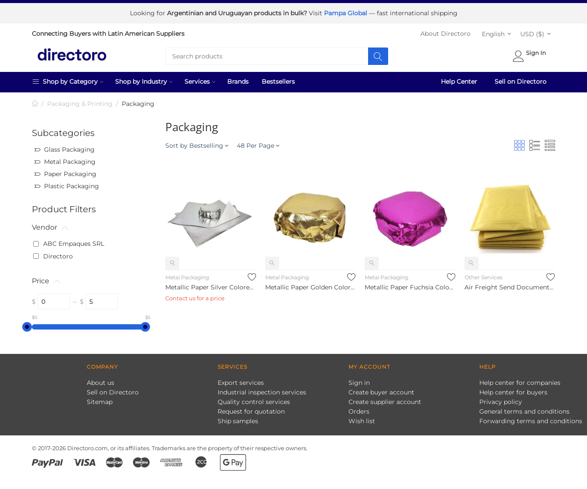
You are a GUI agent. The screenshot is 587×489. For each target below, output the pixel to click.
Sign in (359, 382)
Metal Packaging (187, 276)
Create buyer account (381, 391)
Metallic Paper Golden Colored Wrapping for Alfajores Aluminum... (310, 287)
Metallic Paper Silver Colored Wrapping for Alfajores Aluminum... (210, 287)
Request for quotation (251, 410)
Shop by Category (67, 80)
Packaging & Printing (80, 103)
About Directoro (445, 33)
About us (100, 382)
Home (35, 103)
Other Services (483, 276)
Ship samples (238, 420)
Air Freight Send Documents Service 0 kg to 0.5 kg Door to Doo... (509, 287)
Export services (241, 382)
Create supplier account (384, 401)
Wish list (361, 420)
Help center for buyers (513, 391)
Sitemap (100, 401)
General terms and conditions (524, 410)
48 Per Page (258, 145)
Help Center (459, 81)
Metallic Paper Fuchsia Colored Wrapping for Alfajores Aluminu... (410, 287)
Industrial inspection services (262, 391)
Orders (358, 410)
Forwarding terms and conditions (530, 420)
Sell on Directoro (520, 81)
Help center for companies (519, 382)
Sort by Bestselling (196, 145)
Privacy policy (500, 401)
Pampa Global (346, 13)
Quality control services (254, 401)
